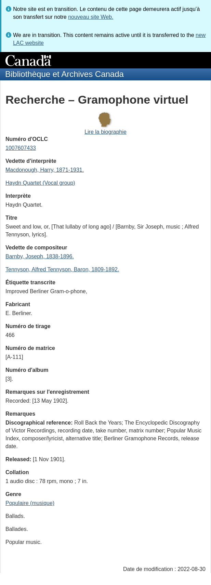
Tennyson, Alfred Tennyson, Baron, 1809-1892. (62, 269)
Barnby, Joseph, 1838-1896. (39, 256)
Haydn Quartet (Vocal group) (40, 183)
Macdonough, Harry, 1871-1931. (44, 170)
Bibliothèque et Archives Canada (64, 74)
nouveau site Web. (90, 17)
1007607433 (20, 148)
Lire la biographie (105, 132)
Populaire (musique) (29, 503)
